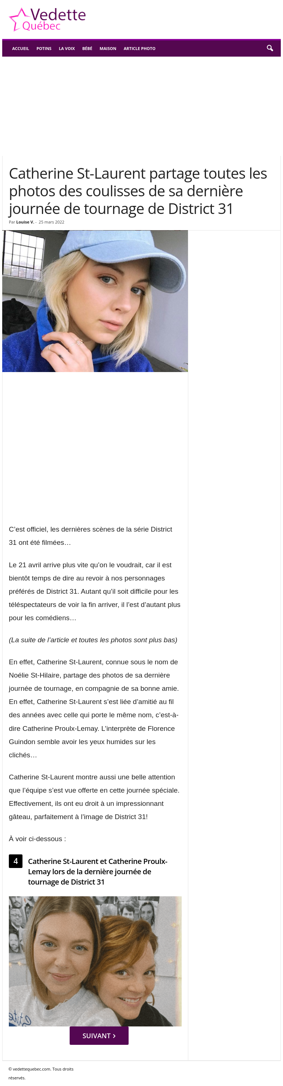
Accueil (20, 48)
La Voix (67, 48)
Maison (107, 48)
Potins (44, 48)
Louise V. (25, 222)
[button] (270, 48)
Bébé (87, 48)
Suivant (99, 1035)
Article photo (140, 48)
